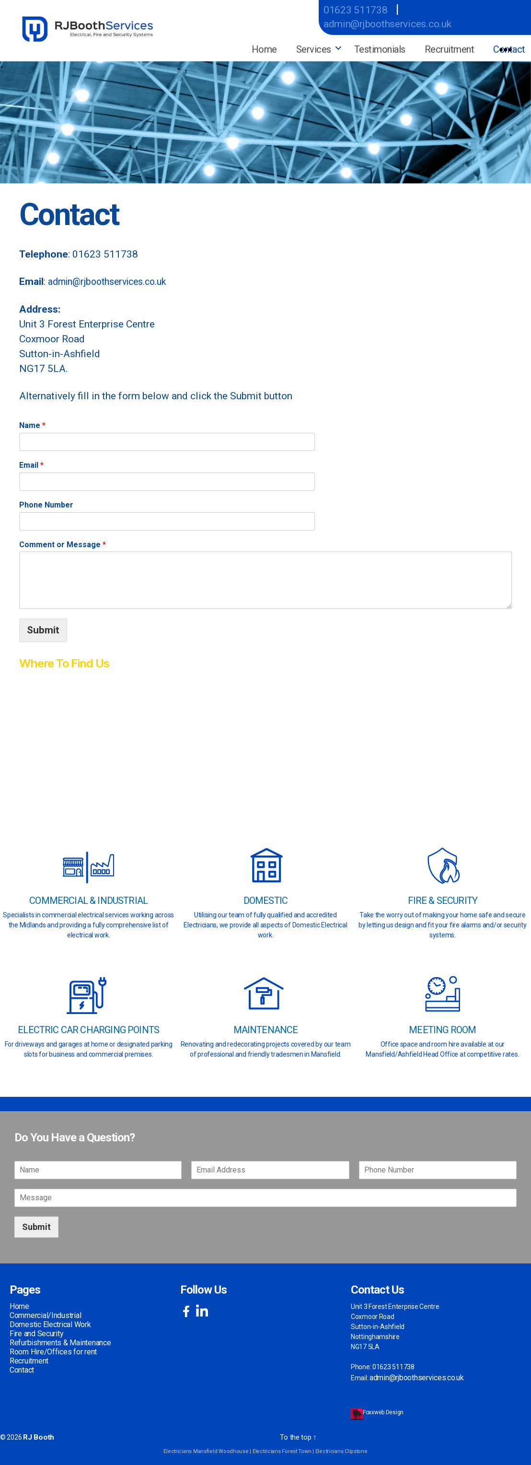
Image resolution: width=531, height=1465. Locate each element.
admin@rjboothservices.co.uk (400, 23)
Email (31, 463)
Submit (43, 628)
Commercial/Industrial (45, 1313)
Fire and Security (36, 1331)
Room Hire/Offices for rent (53, 1349)
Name (32, 423)
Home (264, 49)
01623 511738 (361, 9)
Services (313, 49)
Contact (22, 1368)
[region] (265, 120)
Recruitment (449, 49)
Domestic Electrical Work (50, 1322)
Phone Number (46, 502)
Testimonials (379, 49)
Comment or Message (62, 542)
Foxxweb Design (384, 1410)
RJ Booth (36, 1435)
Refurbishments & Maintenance (60, 1340)
